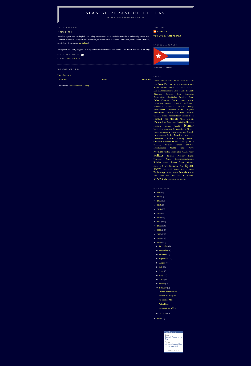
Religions (165, 162)
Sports (189, 165)
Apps (155, 85)
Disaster (168, 103)
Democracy (158, 103)
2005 (159, 318)
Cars (170, 87)
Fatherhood (157, 116)
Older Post (146, 79)
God (164, 122)
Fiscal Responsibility (171, 116)
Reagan (168, 159)
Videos (158, 179)
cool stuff (174, 346)
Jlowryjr (162, 31)
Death (183, 100)
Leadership (158, 138)
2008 (159, 234)
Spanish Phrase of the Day (126, 13)
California (163, 88)
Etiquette (190, 110)
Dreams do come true (168, 291)
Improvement (168, 129)
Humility (177, 126)
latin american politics (173, 344)
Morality (168, 145)
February (163, 288)
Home (104, 79)
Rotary (181, 162)
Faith (182, 112)
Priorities (170, 156)
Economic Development (184, 103)
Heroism (190, 122)
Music (173, 147)
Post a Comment (64, 75)
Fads (176, 113)
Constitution (172, 97)
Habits (174, 122)
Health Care (181, 122)
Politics (158, 155)
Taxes (191, 169)
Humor (189, 125)
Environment (171, 110)
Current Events (169, 100)
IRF (170, 132)
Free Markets (171, 118)
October (162, 254)
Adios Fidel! (64, 31)
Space (182, 166)
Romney (174, 162)
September (164, 258)
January (162, 313)
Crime (191, 97)
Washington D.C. (174, 179)
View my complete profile (167, 36)
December (163, 246)
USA (191, 175)
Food (191, 116)
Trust (178, 176)
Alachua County (159, 81)
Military (183, 141)
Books (191, 84)
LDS (192, 135)
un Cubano (83, 43)
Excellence (159, 112)
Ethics (181, 109)
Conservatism (159, 97)
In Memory (189, 129)
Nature (182, 148)
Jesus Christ (181, 132)
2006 (159, 242)
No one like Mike (166, 300)
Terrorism (184, 172)
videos (167, 346)
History (157, 125)
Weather (183, 179)
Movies (190, 144)
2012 (159, 217)
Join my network (173, 350)
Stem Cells (167, 169)
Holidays (168, 126)
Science (190, 161)
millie (191, 141)
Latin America (73, 59)
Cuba (156, 100)
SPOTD (157, 169)
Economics (158, 106)
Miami (175, 141)
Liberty (180, 138)
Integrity (164, 132)
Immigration (158, 129)
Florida (185, 116)
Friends (182, 119)
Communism (189, 94)
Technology (159, 172)
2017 (159, 196)
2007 (159, 238)
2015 (159, 205)
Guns (169, 122)
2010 (159, 226)
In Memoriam (178, 129)
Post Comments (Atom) (79, 85)
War (166, 179)
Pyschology (158, 159)
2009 (159, 230)
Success (176, 169)
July (161, 267)
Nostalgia (158, 151)
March (162, 283)
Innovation (157, 132)
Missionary (157, 145)
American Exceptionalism (176, 80)
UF (187, 176)
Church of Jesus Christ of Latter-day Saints (177, 91)
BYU (156, 87)
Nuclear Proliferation (172, 152)
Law (186, 135)
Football (158, 118)
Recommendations (184, 158)
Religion (157, 162)
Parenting (185, 152)
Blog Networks (170, 332)
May (161, 275)
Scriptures (157, 166)
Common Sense (173, 94)
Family (190, 112)
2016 (159, 201)
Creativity (182, 97)
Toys (192, 172)
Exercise (170, 113)
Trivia (172, 175)
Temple (168, 172)
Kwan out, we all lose (168, 308)
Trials (167, 176)
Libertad (170, 138)
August (162, 263)
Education (170, 107)
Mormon (178, 145)
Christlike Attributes (179, 88)
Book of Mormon (180, 85)
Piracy (191, 152)
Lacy (156, 135)
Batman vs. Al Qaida (167, 295)
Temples (175, 172)
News (191, 148)
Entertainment (159, 109)
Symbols (184, 169)
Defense (190, 100)
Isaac (174, 132)
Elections (181, 107)
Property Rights (186, 156)
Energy (191, 107)
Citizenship (158, 94)
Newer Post (62, 79)
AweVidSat (165, 84)
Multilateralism (160, 148)
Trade (155, 176)
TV (183, 175)
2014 (159, 209)
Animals (190, 81)
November (164, 250)
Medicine (167, 141)
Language (162, 135)
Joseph (190, 132)
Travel (161, 175)
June (161, 271)
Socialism (174, 165)
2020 (159, 192)
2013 (159, 213)
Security (165, 166)
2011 (159, 221)
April (161, 279)
